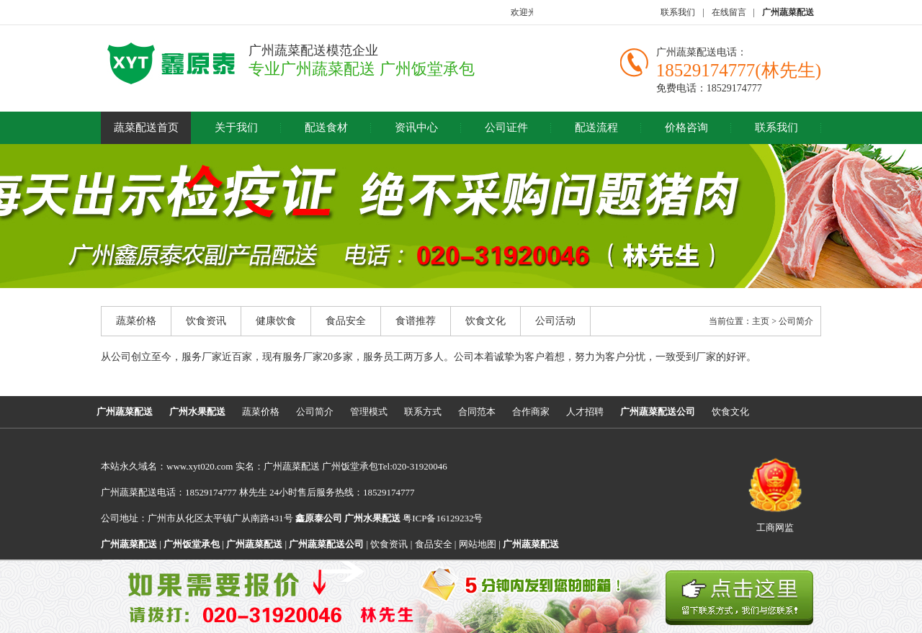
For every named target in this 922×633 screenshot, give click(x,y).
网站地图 (477, 544)
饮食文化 (485, 320)
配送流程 (596, 127)
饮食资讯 (206, 320)
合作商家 (531, 411)
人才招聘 (585, 411)
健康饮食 (276, 320)
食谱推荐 (415, 320)
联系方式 (423, 411)
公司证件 (506, 127)
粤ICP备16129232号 (413, 518)
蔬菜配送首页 (146, 127)
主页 (760, 321)
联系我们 (678, 12)
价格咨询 (686, 127)
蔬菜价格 (136, 320)
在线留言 (729, 12)
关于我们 (236, 127)
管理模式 (369, 411)
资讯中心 (416, 127)
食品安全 (346, 320)
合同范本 (477, 411)
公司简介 (315, 411)
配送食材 (326, 127)
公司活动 (555, 320)
